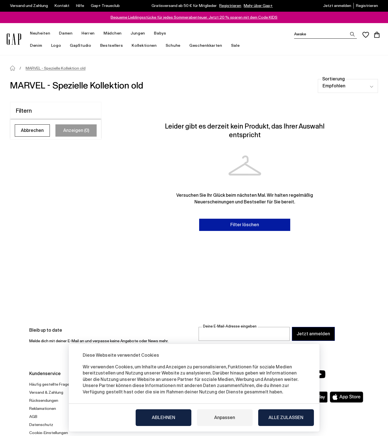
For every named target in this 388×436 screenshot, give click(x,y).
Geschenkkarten (205, 45)
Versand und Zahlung (29, 5)
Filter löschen (244, 224)
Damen (68, 33)
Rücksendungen (43, 400)
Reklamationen (42, 408)
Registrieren (230, 5)
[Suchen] (325, 34)
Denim (38, 45)
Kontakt (62, 5)
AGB (33, 416)
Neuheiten (42, 33)
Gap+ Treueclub (105, 5)
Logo (56, 45)
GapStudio (80, 45)
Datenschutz (41, 424)
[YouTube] (320, 374)
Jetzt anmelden (337, 5)
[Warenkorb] (377, 34)
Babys (162, 33)
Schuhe (173, 45)
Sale (237, 45)
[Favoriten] (365, 34)
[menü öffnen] (53, 33)
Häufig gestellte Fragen (50, 384)
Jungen (140, 33)
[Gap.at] (14, 39)
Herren (90, 33)
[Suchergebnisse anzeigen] (352, 34)
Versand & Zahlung (46, 392)
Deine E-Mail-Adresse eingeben (230, 326)
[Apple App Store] (346, 397)
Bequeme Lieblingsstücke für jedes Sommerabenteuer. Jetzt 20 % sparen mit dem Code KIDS (194, 17)
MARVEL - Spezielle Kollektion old (56, 68)
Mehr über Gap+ (258, 5)
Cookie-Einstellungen (48, 432)
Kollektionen (146, 45)
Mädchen (115, 33)
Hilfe (80, 5)
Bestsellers (111, 45)
